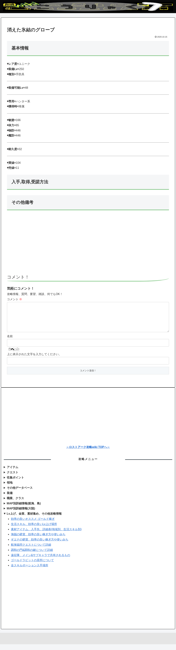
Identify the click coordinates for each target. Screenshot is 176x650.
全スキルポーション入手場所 (29, 571)
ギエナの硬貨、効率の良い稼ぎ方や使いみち (39, 545)
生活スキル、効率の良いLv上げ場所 (34, 529)
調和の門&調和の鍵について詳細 (32, 555)
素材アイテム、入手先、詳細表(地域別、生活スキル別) (46, 535)
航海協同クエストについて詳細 (31, 550)
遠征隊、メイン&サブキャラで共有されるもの (40, 560)
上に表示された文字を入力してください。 (34, 359)
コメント (14, 299)
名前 (10, 341)
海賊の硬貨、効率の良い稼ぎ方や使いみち (38, 540)
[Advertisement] (88, 244)
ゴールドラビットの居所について (32, 565)
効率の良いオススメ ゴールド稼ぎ (33, 524)
